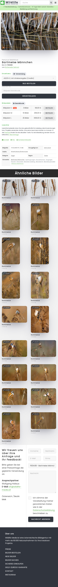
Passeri (13, 162)
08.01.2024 (47, 148)
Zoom (52, 15)
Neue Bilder (10, 556)
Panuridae (20, 162)
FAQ (13, 140)
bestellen (49, 108)
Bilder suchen (11, 560)
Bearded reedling (29, 162)
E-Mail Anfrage (13, 135)
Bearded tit (39, 162)
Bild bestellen (29, 83)
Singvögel (49, 160)
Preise (8, 549)
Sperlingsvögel (30, 160)
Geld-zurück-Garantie (16, 567)
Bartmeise (6, 198)
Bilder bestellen (12, 553)
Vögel (13, 156)
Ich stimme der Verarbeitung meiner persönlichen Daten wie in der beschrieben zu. (44, 505)
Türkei (46, 156)
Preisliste (7, 132)
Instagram (10, 575)
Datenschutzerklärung (44, 510)
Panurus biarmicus (10, 60)
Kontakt (5, 140)
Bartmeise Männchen (17, 62)
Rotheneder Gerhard (12, 67)
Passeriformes (40, 160)
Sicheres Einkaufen (24, 140)
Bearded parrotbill (49, 162)
